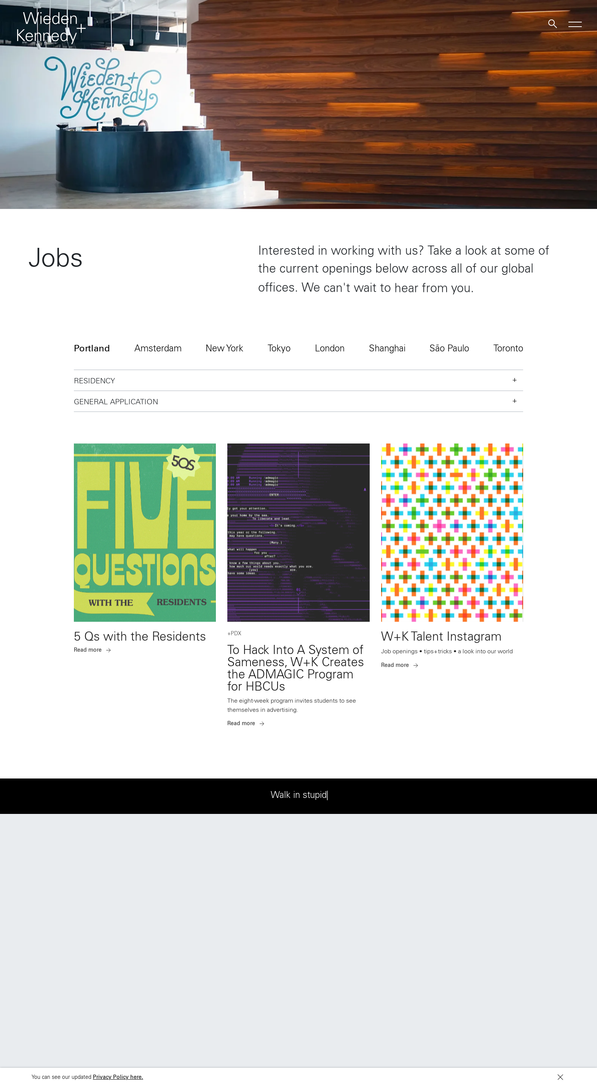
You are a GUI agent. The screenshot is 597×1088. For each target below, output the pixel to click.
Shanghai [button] (387, 349)
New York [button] (224, 349)
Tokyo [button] (279, 349)
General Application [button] (116, 403)
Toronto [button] (508, 349)
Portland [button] (92, 349)
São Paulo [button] (449, 349)
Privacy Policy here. (118, 1077)
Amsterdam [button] (158, 349)
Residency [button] (94, 382)
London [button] (330, 349)
